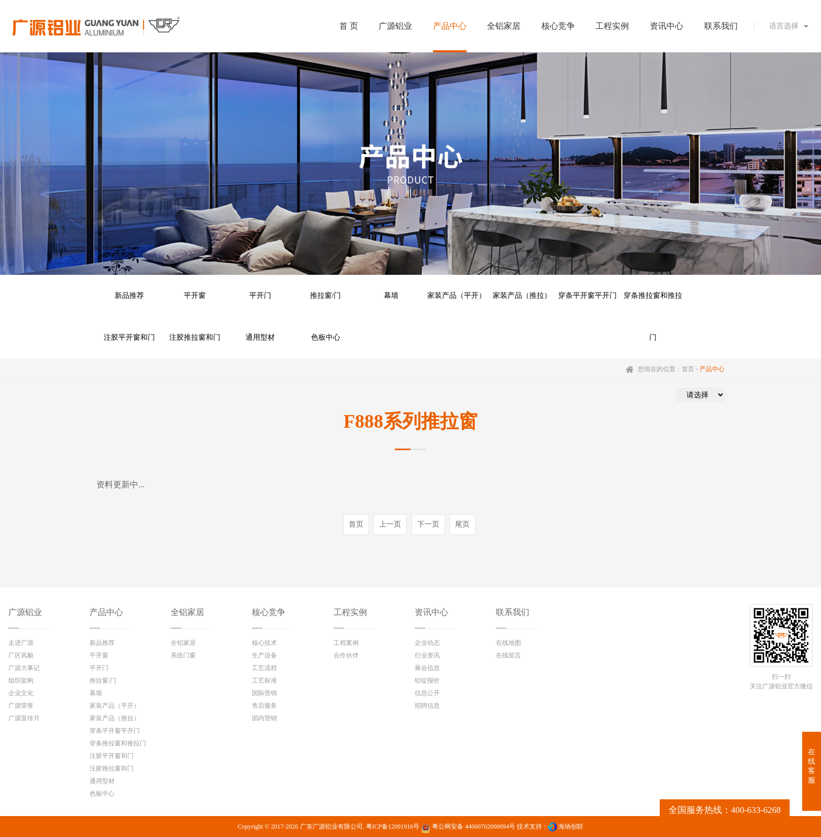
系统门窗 (183, 655)
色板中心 (325, 337)
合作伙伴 (346, 655)
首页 (688, 369)
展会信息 (427, 668)
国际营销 (264, 693)
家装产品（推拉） (522, 295)
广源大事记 (24, 668)
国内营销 (264, 718)
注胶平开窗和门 (129, 337)
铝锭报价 (427, 680)
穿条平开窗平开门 (587, 295)
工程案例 (346, 642)
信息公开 (427, 693)
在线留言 (508, 655)
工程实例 (350, 612)
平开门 (260, 295)
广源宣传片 (24, 718)
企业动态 (427, 642)
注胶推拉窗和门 (194, 337)
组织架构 (21, 680)
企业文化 (21, 693)
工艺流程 (264, 668)
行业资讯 (427, 655)
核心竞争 (268, 612)
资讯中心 (431, 612)
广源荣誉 (21, 705)
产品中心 (106, 612)
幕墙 (391, 295)
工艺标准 (264, 680)
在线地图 (508, 642)
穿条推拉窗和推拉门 (653, 304)
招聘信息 (427, 705)
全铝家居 (187, 612)
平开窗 (195, 295)
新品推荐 (129, 295)
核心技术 (264, 642)
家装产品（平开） (456, 295)
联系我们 (512, 612)
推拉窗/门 (325, 295)
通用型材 (260, 337)
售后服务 (264, 705)
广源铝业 (25, 612)
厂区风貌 (21, 655)
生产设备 (264, 655)
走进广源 (21, 642)
